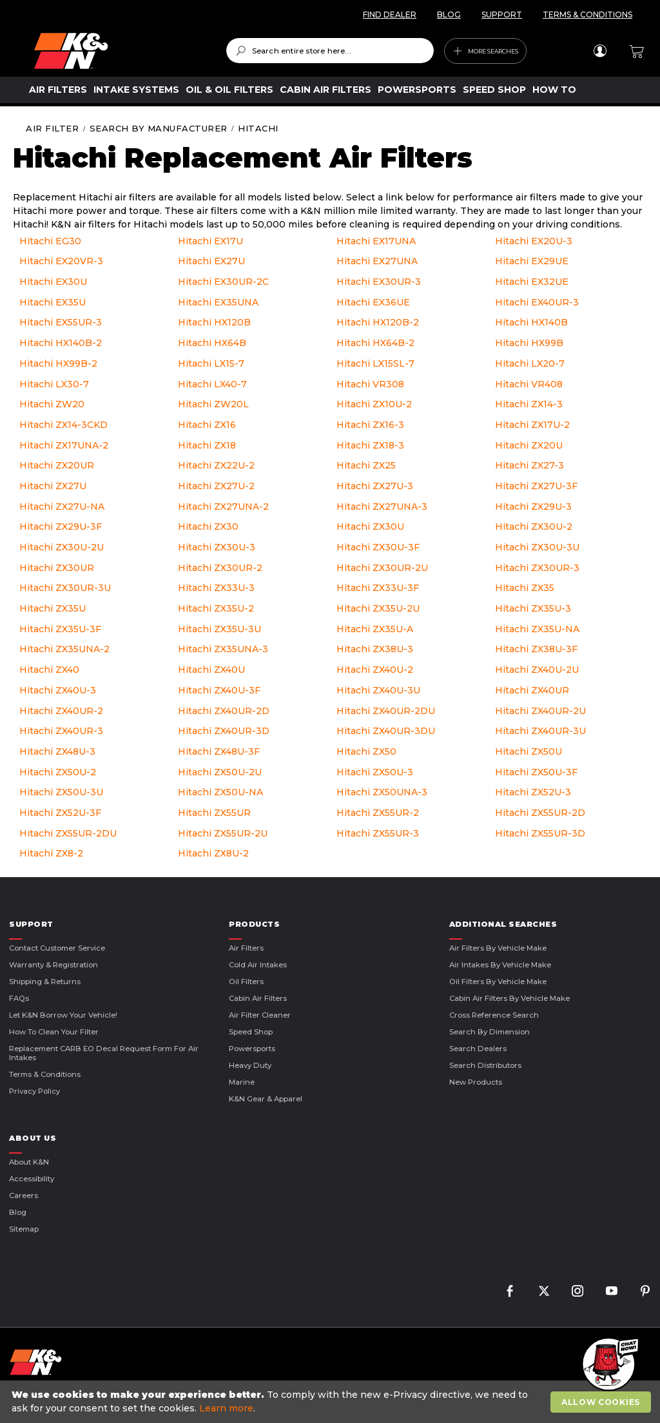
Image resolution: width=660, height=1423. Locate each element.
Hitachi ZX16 (207, 425)
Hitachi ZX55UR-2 (377, 812)
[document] (332, 1401)
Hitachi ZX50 (366, 751)
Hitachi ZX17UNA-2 (63, 445)
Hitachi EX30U (53, 281)
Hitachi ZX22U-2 (216, 465)
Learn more (226, 1408)
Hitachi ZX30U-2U (61, 547)
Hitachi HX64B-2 (375, 343)
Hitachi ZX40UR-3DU (385, 731)
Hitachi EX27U (211, 261)
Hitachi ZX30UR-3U (65, 588)
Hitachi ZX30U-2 (533, 526)
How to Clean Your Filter (54, 1031)
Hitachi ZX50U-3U (61, 792)
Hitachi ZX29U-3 (533, 506)
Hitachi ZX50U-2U (220, 772)
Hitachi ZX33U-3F (377, 588)
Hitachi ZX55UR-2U (222, 833)
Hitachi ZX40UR (532, 690)
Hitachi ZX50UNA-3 (381, 792)
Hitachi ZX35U (52, 608)
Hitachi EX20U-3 (533, 241)
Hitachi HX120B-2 (377, 322)
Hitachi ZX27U (52, 486)
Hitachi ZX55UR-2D (540, 812)
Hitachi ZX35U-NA (537, 629)
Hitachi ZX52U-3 (533, 792)
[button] (608, 1365)
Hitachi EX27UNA (377, 261)
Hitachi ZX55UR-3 (377, 833)
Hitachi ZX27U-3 (374, 486)
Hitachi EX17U (210, 241)
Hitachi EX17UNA (376, 241)
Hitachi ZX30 (208, 526)
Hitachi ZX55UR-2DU (68, 833)
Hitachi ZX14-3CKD (63, 425)
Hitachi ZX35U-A (374, 629)
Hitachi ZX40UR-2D (223, 711)
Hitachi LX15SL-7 (375, 363)
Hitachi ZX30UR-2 (220, 568)
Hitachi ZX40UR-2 (61, 711)
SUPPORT (501, 14)
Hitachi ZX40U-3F (219, 690)
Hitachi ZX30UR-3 (537, 568)
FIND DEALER (389, 14)
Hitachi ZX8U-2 (213, 853)
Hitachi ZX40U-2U (537, 669)
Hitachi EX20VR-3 (61, 261)
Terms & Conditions (45, 1074)
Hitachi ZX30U (370, 526)
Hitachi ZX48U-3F (219, 751)
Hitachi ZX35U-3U (219, 629)
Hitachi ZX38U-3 (374, 649)
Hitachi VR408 (529, 384)
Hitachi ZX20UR (56, 465)
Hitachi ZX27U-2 (216, 486)
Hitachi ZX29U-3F (60, 526)
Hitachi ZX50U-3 (374, 772)
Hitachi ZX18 (207, 445)
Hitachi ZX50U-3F (536, 772)
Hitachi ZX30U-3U (537, 547)
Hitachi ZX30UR (56, 568)
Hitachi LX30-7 (54, 384)
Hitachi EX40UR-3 (537, 302)
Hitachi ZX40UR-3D (223, 731)
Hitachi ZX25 (366, 465)
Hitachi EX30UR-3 (378, 281)
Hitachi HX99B (529, 343)
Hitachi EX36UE (373, 302)
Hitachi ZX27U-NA (61, 506)
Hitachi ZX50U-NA (220, 792)
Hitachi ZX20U (529, 445)
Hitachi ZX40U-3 (57, 690)
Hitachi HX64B (212, 343)
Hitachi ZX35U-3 (533, 608)
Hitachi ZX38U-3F (536, 649)
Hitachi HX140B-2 (60, 343)
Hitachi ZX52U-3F (60, 812)
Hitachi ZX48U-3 (57, 751)
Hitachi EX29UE (531, 261)
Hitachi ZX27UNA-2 (223, 506)
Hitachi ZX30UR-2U (382, 568)
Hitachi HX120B (214, 322)
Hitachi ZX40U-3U (378, 690)
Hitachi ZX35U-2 (216, 608)
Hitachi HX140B (531, 322)
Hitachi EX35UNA (218, 302)
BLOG (449, 14)
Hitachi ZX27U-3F (536, 486)
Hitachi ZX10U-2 (374, 404)
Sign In (599, 51)
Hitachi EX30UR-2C (223, 281)
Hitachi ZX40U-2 (374, 669)
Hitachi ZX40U (211, 669)
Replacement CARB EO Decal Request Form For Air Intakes (104, 1053)
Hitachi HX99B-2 (58, 363)
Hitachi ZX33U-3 (216, 588)
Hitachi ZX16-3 (370, 425)
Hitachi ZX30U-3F (378, 547)
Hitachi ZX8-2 (51, 853)
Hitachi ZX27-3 (529, 465)
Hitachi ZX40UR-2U (540, 711)
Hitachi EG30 (50, 241)
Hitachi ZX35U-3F (60, 629)
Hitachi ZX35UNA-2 (64, 649)
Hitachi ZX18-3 (370, 445)
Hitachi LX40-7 (212, 384)
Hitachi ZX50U (528, 751)
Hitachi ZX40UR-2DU (385, 711)
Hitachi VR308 (370, 384)
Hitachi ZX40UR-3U (540, 731)
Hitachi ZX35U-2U (378, 608)
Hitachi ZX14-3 (529, 404)
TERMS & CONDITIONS (587, 14)
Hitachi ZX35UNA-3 (223, 649)
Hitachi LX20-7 (530, 363)
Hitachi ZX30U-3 (216, 547)
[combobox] (330, 50)
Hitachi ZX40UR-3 (61, 731)
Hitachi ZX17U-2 (532, 425)
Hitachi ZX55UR (214, 812)
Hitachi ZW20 (51, 404)
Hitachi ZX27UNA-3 (381, 506)
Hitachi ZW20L (213, 404)
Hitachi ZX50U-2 (57, 772)
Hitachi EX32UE (531, 281)
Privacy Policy (34, 1091)
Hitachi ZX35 (524, 588)
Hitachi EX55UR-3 (60, 322)
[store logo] (121, 51)
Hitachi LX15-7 (211, 363)
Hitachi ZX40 (49, 669)
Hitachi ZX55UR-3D (540, 833)
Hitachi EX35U (52, 302)
